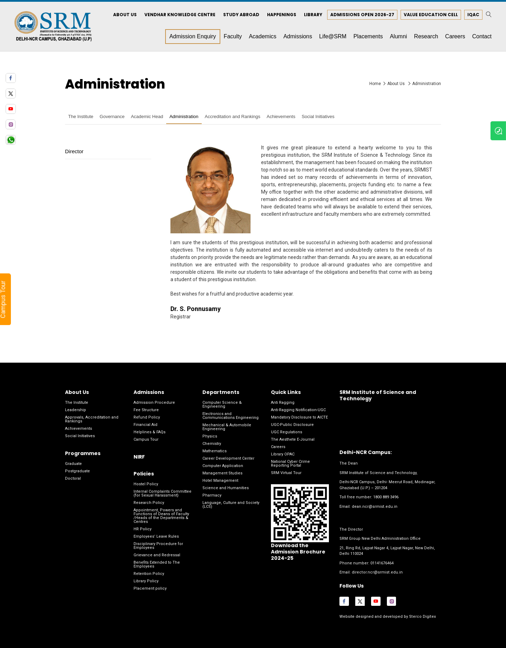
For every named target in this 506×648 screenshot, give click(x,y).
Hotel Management (220, 481)
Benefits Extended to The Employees (157, 565)
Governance (112, 117)
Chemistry (211, 444)
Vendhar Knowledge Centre (179, 15)
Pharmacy (211, 495)
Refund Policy (147, 417)
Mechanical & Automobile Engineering (226, 427)
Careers (278, 447)
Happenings (281, 15)
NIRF (139, 457)
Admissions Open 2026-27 (362, 15)
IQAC (473, 15)
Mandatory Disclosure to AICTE (299, 417)
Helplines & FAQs (150, 432)
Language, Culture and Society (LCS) (230, 505)
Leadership (75, 410)
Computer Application (222, 466)
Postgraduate (77, 471)
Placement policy (150, 589)
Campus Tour (146, 440)
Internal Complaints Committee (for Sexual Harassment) (163, 494)
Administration (426, 84)
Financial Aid (145, 425)
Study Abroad (240, 15)
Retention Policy (149, 574)
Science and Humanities (225, 488)
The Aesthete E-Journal (292, 440)
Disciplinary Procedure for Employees (158, 546)
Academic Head (147, 117)
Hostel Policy (146, 484)
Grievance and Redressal (157, 555)
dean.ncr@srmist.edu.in (374, 507)
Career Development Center (228, 458)
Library (312, 15)
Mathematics (214, 451)
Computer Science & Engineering (222, 405)
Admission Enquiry (192, 37)
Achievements (281, 117)
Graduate (73, 464)
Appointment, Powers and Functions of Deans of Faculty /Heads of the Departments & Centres (161, 516)
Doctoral (73, 479)
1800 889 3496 (385, 497)
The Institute (80, 117)
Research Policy (149, 503)
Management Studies (222, 473)
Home (375, 84)
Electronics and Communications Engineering (230, 416)
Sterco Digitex (421, 617)
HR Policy (142, 529)
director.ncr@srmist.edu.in (377, 572)
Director (74, 152)
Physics (209, 436)
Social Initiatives (317, 117)
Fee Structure (146, 410)
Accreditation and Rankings (232, 117)
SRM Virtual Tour (286, 473)
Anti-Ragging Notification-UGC (298, 410)
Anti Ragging (282, 403)
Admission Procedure (154, 403)
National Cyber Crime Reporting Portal (290, 464)
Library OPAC (282, 454)
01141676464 (382, 563)
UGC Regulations (286, 432)
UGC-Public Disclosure (292, 425)
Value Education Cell (430, 15)
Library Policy (146, 581)
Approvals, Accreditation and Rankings (91, 419)
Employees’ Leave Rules (156, 537)
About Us (124, 15)
